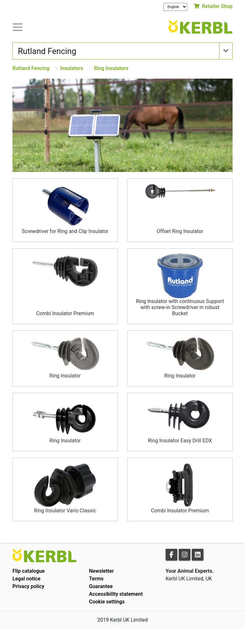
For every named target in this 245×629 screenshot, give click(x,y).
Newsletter (101, 571)
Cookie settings (107, 602)
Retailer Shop (213, 6)
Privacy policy (28, 586)
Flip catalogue (28, 571)
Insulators (71, 68)
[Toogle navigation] (17, 27)
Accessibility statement (116, 594)
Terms (96, 579)
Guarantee (101, 586)
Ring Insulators (111, 68)
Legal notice (26, 579)
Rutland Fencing (30, 68)
